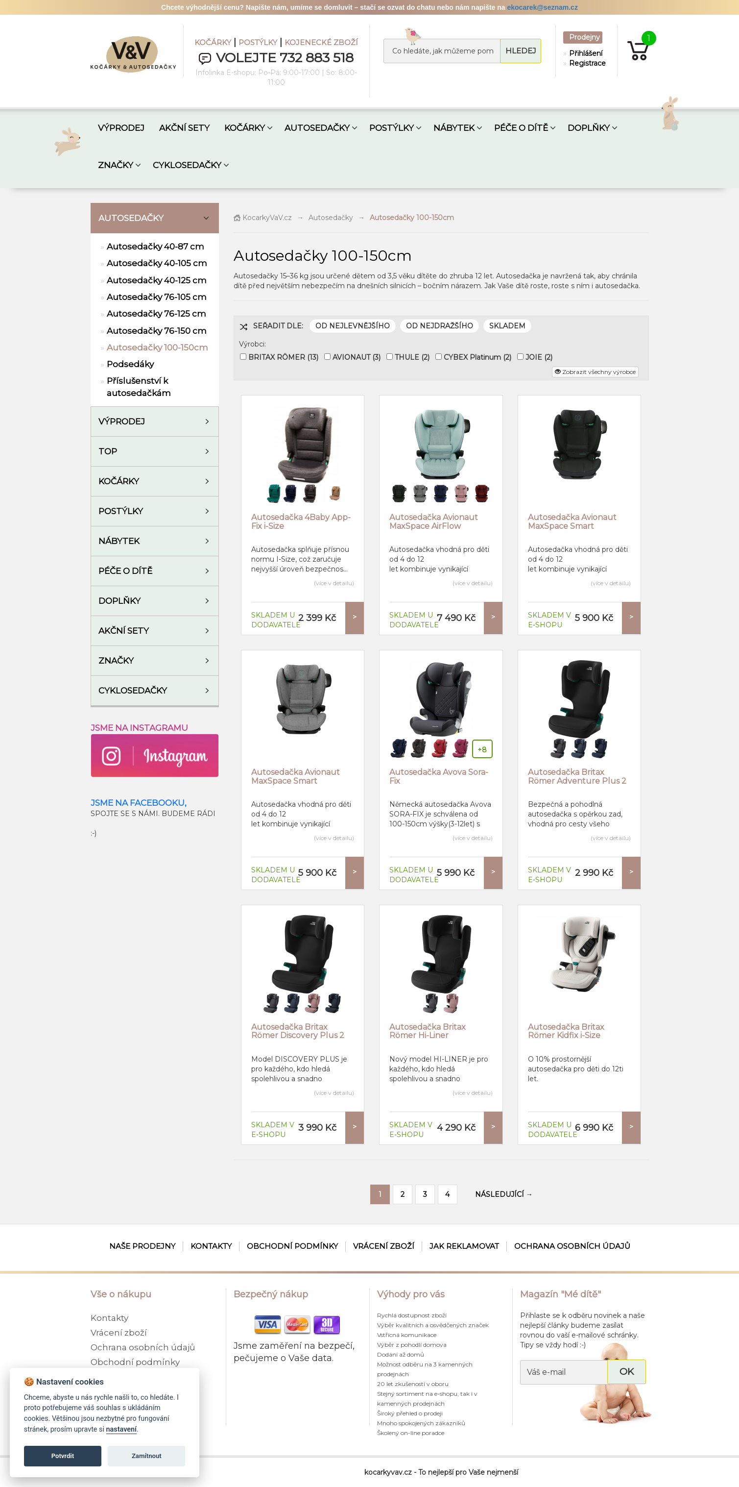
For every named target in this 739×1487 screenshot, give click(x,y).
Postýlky (120, 511)
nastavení (121, 1429)
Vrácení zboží (383, 1246)
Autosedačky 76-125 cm (156, 314)
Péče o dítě (125, 571)
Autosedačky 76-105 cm (157, 297)
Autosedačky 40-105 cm (157, 263)
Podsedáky (130, 364)
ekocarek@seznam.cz (542, 7)
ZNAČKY (115, 165)
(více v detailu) (334, 583)
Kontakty (211, 1246)
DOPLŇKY (589, 128)
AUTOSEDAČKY (317, 128)
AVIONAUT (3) (357, 357)
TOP (107, 451)
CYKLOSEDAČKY (187, 165)
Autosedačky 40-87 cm (155, 246)
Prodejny (584, 37)
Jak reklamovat (464, 1246)
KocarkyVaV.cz (263, 217)
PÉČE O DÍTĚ (521, 128)
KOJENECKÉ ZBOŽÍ (321, 42)
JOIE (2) (538, 357)
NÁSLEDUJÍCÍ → (504, 1194)
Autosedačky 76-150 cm (157, 331)
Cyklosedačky (132, 690)
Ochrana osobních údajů (572, 1246)
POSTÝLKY (257, 42)
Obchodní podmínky (292, 1246)
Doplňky (119, 601)
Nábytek (119, 541)
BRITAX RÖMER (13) (283, 357)
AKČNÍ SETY (184, 128)
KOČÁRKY (212, 42)
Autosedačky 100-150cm (157, 347)
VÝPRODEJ (121, 128)
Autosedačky (131, 218)
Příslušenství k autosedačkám (139, 386)
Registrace (585, 63)
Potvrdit (62, 1456)
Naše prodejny (142, 1246)
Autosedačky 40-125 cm (157, 280)
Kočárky (118, 481)
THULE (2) (412, 357)
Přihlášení (585, 53)
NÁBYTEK (454, 128)
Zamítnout (147, 1456)
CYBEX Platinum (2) (477, 357)
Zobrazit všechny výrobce (595, 371)
